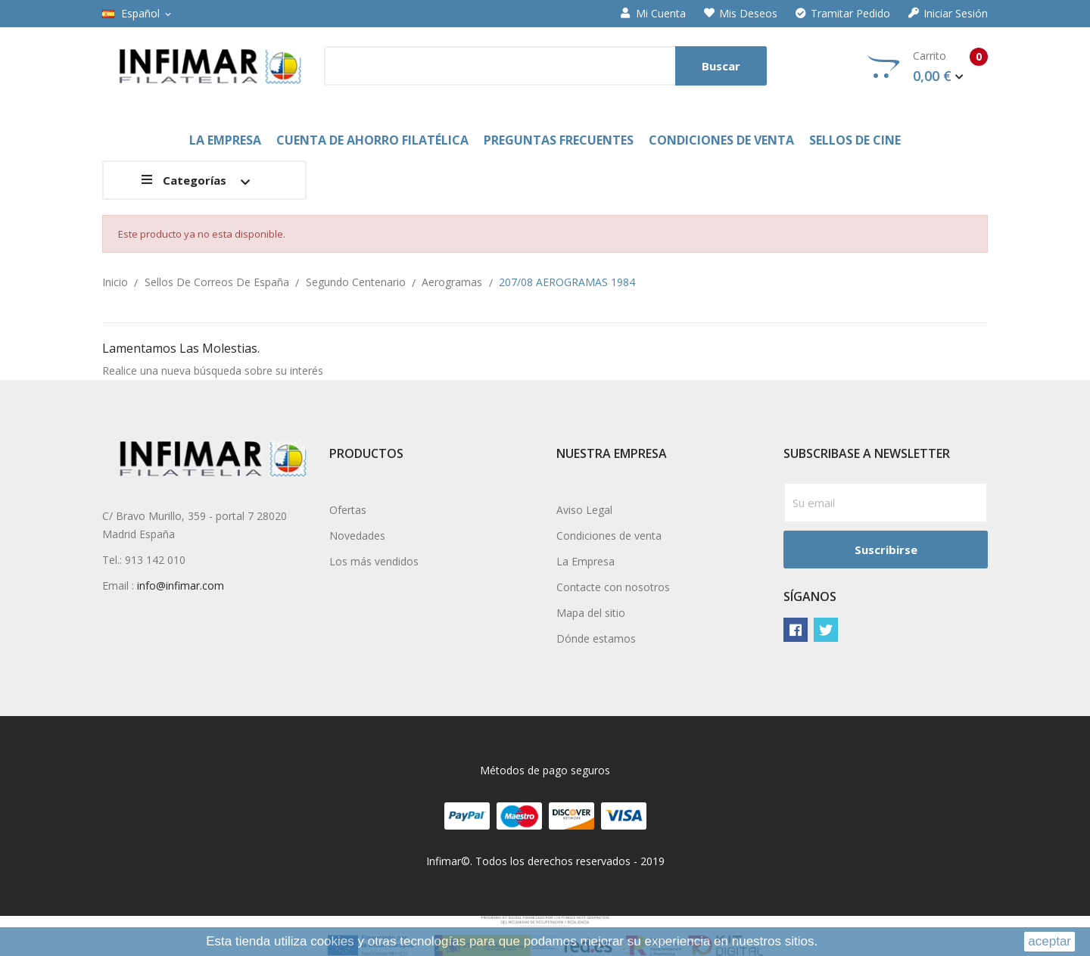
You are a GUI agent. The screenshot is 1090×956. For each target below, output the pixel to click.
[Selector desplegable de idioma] (137, 14)
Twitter (826, 630)
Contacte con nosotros (613, 587)
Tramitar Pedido (843, 14)
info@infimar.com (180, 585)
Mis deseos (740, 14)
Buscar (721, 65)
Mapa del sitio (590, 613)
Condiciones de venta (609, 535)
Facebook (795, 630)
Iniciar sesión (948, 14)
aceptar (1049, 941)
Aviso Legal (584, 510)
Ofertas (347, 510)
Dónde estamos (596, 638)
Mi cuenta (653, 14)
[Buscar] (545, 66)
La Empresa (585, 561)
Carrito (927, 67)
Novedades (357, 535)
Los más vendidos (374, 561)
